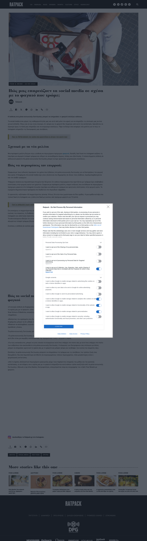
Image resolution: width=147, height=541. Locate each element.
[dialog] (73, 270)
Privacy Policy (85, 334)
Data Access (73, 334)
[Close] (109, 207)
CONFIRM (59, 326)
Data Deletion (62, 334)
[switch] (98, 247)
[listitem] (73, 242)
